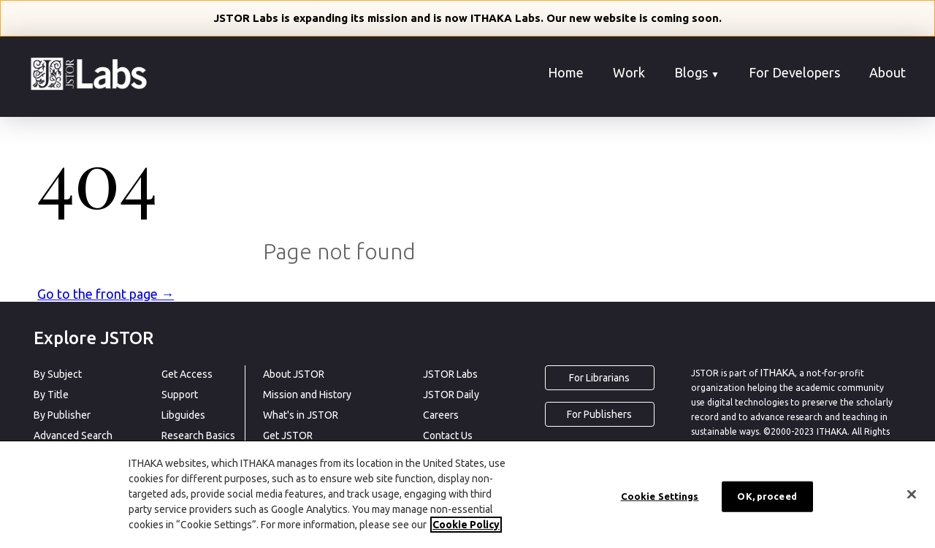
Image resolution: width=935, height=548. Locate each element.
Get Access (187, 374)
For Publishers (599, 414)
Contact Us (448, 435)
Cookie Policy (466, 527)
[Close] (912, 498)
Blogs (697, 72)
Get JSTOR (288, 435)
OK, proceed (766, 499)
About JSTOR (293, 374)
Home (566, 72)
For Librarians (599, 378)
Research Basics (198, 435)
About (887, 72)
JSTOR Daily (451, 394)
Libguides (183, 415)
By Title (51, 394)
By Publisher (62, 415)
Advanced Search (73, 435)
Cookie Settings (660, 499)
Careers (441, 415)
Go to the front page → (105, 293)
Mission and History (307, 394)
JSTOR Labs (450, 374)
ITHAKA (777, 372)
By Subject (58, 374)
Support (179, 394)
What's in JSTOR (300, 415)
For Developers (794, 72)
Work (629, 72)
